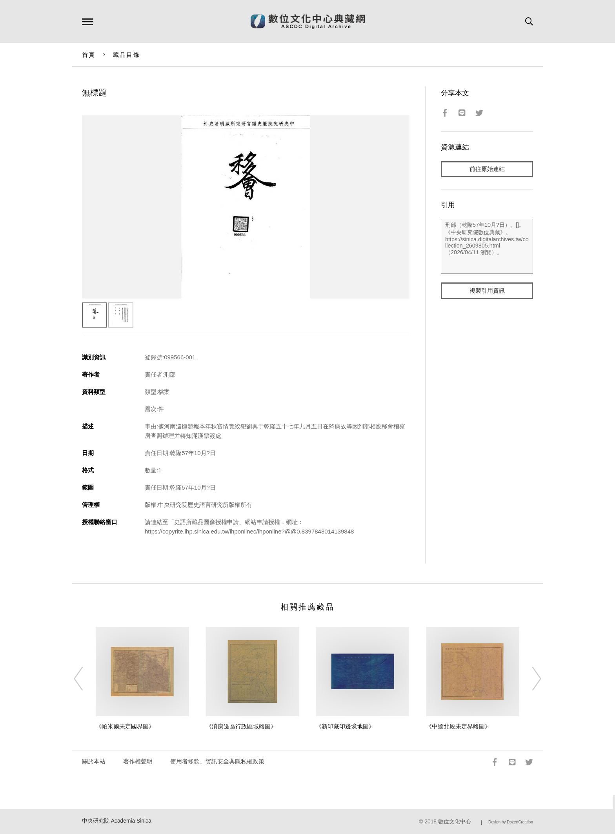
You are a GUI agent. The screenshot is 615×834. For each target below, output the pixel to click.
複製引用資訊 (487, 291)
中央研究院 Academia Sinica (116, 821)
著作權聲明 (138, 761)
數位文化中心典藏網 (308, 21)
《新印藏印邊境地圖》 (345, 726)
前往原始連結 (487, 169)
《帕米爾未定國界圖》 (125, 726)
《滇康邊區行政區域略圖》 (241, 726)
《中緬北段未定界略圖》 (458, 726)
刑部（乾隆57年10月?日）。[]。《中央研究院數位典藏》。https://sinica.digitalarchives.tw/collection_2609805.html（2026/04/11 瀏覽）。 (487, 246)
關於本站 (94, 761)
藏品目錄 (126, 54)
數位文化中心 (454, 822)
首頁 (89, 54)
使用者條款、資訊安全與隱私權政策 (217, 761)
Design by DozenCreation (510, 822)
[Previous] (85, 678)
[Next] (529, 678)
